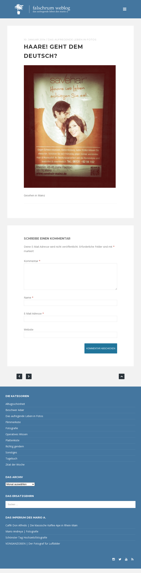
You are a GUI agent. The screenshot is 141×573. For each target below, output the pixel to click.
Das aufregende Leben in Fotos (72, 39)
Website (28, 334)
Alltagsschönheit (15, 408)
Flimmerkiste (13, 426)
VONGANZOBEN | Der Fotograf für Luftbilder (33, 548)
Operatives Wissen (17, 438)
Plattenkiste (12, 444)
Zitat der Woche (15, 469)
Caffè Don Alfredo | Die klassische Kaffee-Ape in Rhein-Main (41, 529)
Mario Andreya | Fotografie (22, 536)
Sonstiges (11, 457)
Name (28, 302)
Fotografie (12, 432)
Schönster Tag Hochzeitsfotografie (26, 542)
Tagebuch (11, 463)
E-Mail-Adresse (34, 318)
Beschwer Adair (15, 414)
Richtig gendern (15, 450)
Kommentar (32, 261)
